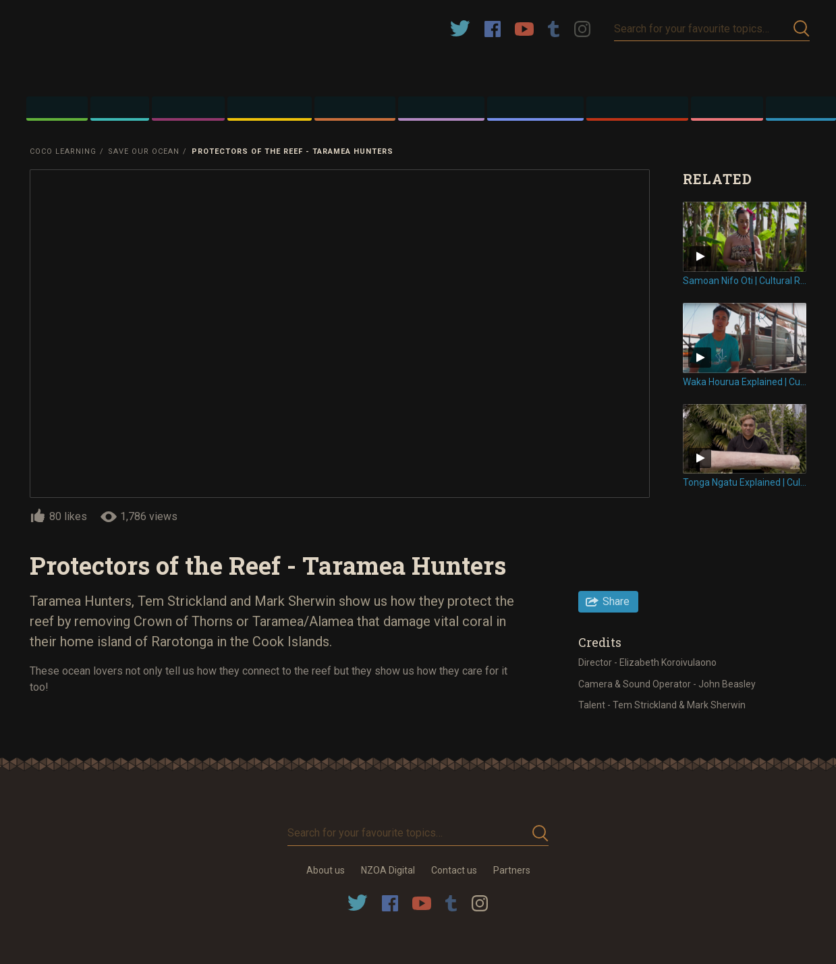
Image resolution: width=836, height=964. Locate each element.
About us (325, 870)
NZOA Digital (388, 870)
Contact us (454, 870)
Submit (801, 28)
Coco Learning (63, 151)
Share (616, 601)
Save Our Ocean (143, 151)
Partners (511, 870)
